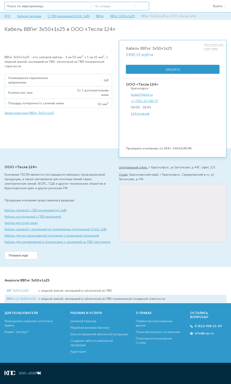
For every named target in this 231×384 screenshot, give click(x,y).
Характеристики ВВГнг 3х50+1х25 (29, 113)
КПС (8, 16)
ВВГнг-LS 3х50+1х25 (21, 299)
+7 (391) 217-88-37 (144, 101)
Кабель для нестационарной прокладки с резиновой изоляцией (52, 235)
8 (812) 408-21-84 (208, 326)
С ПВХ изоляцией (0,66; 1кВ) (69, 16)
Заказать (173, 70)
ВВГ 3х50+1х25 (18, 291)
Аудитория (78, 351)
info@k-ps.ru (204, 333)
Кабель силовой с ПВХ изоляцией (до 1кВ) (36, 210)
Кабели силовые (29, 16)
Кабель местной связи (21, 223)
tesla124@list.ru (142, 95)
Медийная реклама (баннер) (89, 327)
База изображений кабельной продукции (99, 334)
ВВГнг (100, 16)
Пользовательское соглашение (158, 332)
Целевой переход (83, 321)
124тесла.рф (140, 114)
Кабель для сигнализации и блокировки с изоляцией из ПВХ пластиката (57, 242)
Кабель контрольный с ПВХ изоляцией (33, 217)
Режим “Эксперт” (17, 332)
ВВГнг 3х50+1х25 (122, 16)
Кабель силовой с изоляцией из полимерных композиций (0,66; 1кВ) (55, 229)
